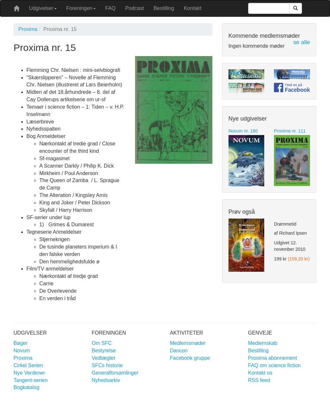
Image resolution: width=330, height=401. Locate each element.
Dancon (179, 350)
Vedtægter (104, 358)
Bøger (21, 343)
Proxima (27, 29)
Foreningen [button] (81, 8)
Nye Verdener (29, 373)
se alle (301, 42)
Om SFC (102, 343)
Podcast (134, 8)
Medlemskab (262, 343)
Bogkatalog (26, 387)
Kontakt (192, 8)
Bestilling (163, 8)
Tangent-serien (31, 380)
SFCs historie (107, 365)
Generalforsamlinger (115, 373)
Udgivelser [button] (43, 8)
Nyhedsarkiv (106, 380)
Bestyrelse (104, 350)
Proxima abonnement (272, 358)
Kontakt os (260, 373)
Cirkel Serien (28, 365)
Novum (22, 350)
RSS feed (259, 380)
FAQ (110, 8)
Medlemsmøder (188, 343)
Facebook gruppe (190, 358)
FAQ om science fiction (274, 365)
